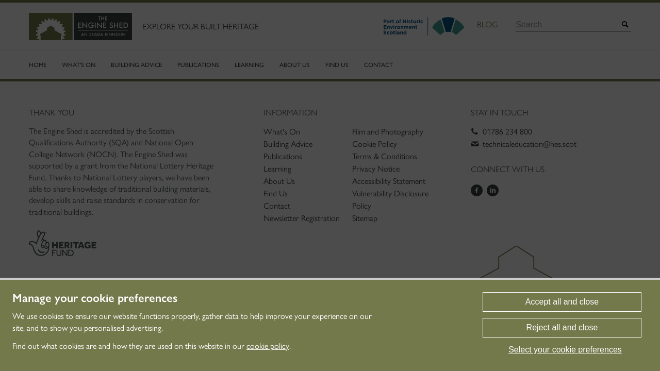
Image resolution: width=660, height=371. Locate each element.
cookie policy (267, 346)
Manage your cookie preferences (94, 298)
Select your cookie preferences (565, 349)
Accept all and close (562, 301)
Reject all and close (562, 327)
